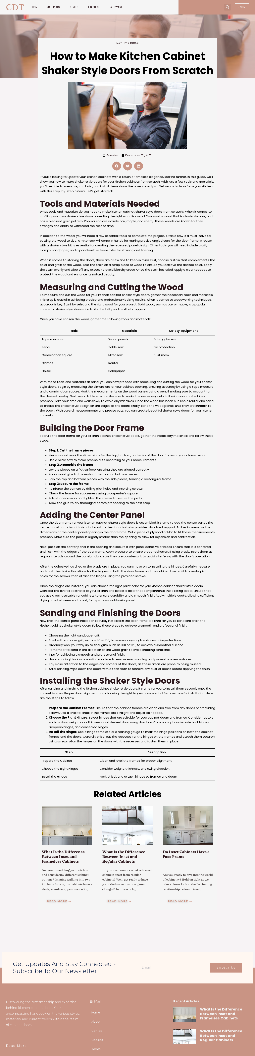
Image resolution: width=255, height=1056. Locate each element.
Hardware (116, 7)
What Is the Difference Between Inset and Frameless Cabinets (64, 856)
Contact (97, 1031)
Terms (96, 1049)
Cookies (97, 1040)
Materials (54, 7)
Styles (75, 7)
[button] (227, 7)
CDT (15, 7)
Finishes (94, 7)
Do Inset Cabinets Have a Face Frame (187, 854)
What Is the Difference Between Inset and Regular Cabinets (124, 856)
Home (35, 7)
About (96, 1022)
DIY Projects (127, 42)
